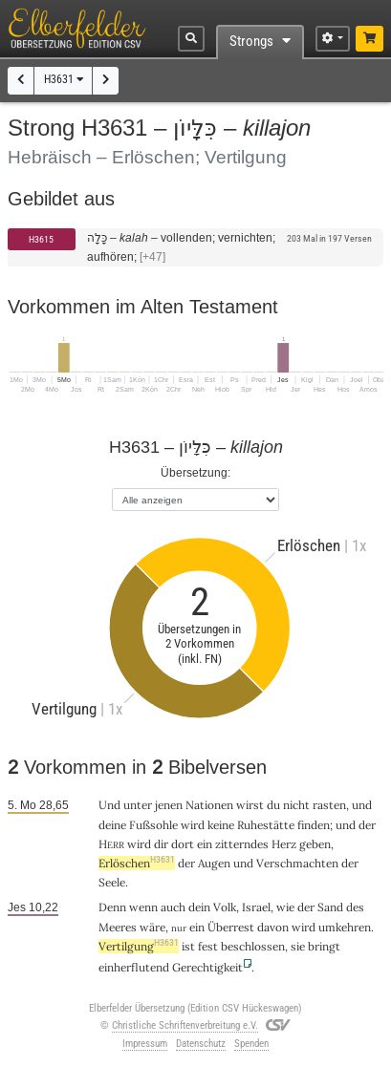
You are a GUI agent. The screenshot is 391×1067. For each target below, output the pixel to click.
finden (313, 825)
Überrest (230, 927)
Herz (284, 844)
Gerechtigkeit (207, 967)
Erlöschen (136, 863)
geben (315, 844)
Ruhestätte (265, 825)
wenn (143, 907)
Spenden (251, 1043)
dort (182, 844)
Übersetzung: (195, 472)
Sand (330, 907)
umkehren (344, 927)
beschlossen (253, 946)
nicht (296, 805)
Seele (111, 882)
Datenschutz (201, 1043)
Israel (256, 907)
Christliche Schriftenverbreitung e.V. (185, 1025)
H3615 (41, 239)
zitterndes (242, 844)
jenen (169, 805)
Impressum (144, 1043)
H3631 (63, 79)
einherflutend (133, 967)
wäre (152, 927)
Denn (112, 907)
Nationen (209, 805)
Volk (224, 907)
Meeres (117, 927)
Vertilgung (138, 946)
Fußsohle (153, 825)
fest (208, 946)
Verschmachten (297, 863)
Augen (214, 863)
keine (220, 825)
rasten (329, 805)
